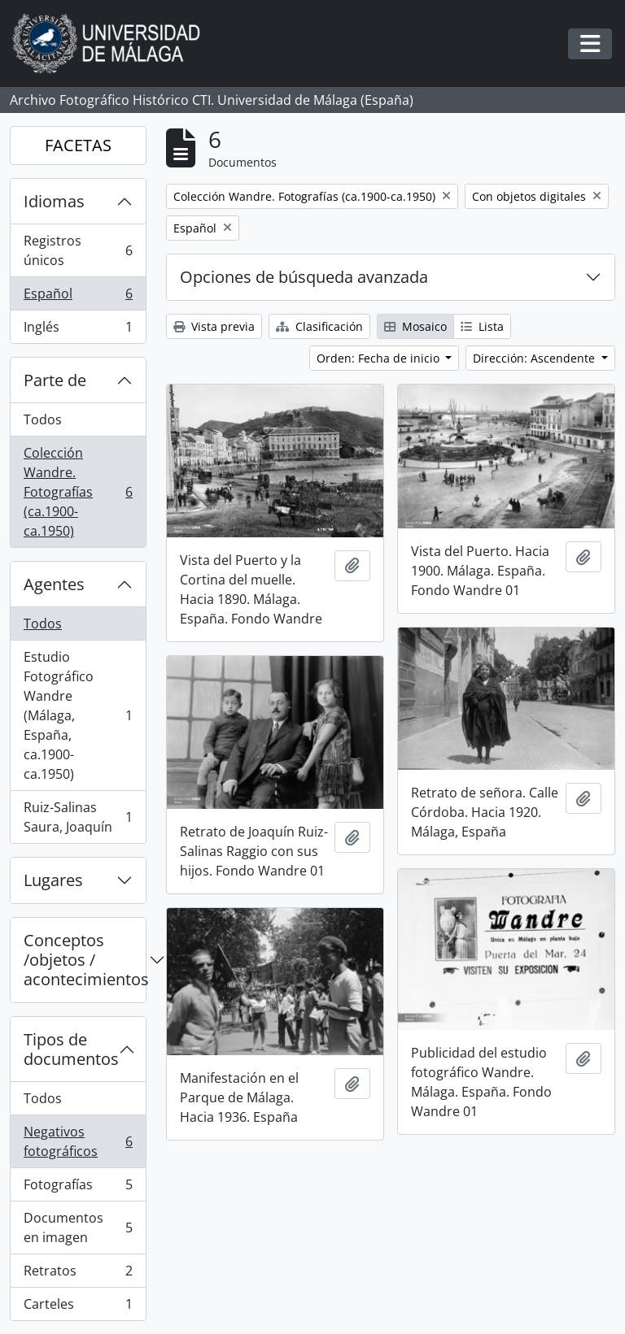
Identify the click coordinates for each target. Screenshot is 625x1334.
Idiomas (54, 201)
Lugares (53, 880)
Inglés (78, 330)
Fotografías (78, 1188)
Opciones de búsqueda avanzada (304, 277)
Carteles (78, 1307)
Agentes (54, 584)
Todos (43, 419)
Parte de (55, 380)
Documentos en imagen (78, 1227)
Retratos (78, 1274)
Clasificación (319, 326)
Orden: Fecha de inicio (380, 358)
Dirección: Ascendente (535, 358)
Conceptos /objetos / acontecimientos (85, 959)
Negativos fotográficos (78, 1141)
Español (78, 297)
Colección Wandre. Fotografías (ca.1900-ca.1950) (78, 492)
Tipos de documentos (71, 1049)
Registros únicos (78, 250)
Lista (482, 326)
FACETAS (78, 145)
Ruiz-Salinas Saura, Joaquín (78, 817)
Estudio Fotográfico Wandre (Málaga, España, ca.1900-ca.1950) (78, 715)
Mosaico (415, 326)
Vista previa (214, 326)
